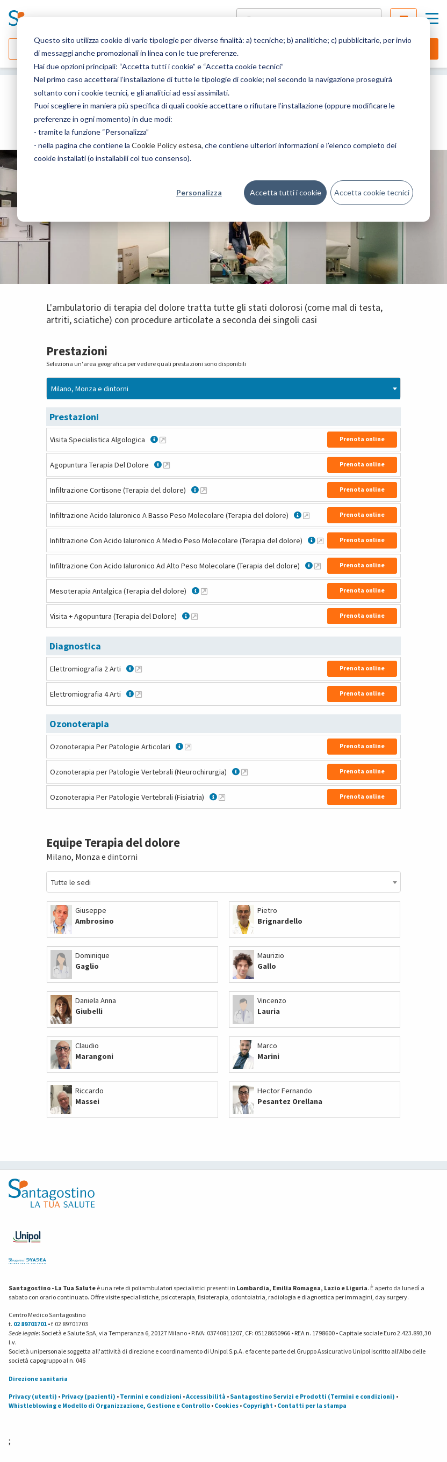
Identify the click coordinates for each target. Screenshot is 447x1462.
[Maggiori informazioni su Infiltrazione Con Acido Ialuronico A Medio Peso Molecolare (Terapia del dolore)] (320, 540)
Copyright (258, 1405)
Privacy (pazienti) (88, 1396)
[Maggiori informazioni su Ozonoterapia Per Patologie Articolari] (188, 746)
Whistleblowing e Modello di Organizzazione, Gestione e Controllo (109, 1405)
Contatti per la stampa (312, 1405)
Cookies (226, 1405)
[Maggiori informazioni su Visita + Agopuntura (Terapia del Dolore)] (194, 616)
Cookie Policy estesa (166, 145)
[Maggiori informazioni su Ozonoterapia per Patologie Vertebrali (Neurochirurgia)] (244, 771)
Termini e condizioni (151, 1396)
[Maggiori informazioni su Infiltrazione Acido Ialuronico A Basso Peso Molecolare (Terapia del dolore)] (306, 515)
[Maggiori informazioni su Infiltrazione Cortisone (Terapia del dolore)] (203, 490)
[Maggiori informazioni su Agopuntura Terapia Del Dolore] (166, 464)
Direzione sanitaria (38, 1379)
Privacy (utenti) (33, 1396)
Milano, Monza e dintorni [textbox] (89, 388)
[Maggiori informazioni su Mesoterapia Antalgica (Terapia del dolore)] (204, 591)
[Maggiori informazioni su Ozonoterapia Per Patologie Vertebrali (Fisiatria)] (222, 797)
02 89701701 (30, 1324)
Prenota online (362, 439)
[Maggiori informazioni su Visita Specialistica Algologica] (163, 439)
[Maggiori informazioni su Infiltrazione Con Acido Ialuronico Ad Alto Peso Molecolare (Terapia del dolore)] (317, 565)
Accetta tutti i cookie (285, 192)
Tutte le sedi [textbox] (71, 882)
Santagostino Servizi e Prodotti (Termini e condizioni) (312, 1396)
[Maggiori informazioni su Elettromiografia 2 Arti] (138, 668)
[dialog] (223, 119)
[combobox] (223, 388)
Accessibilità (206, 1396)
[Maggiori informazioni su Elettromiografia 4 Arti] (138, 694)
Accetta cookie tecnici (371, 192)
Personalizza (199, 192)
